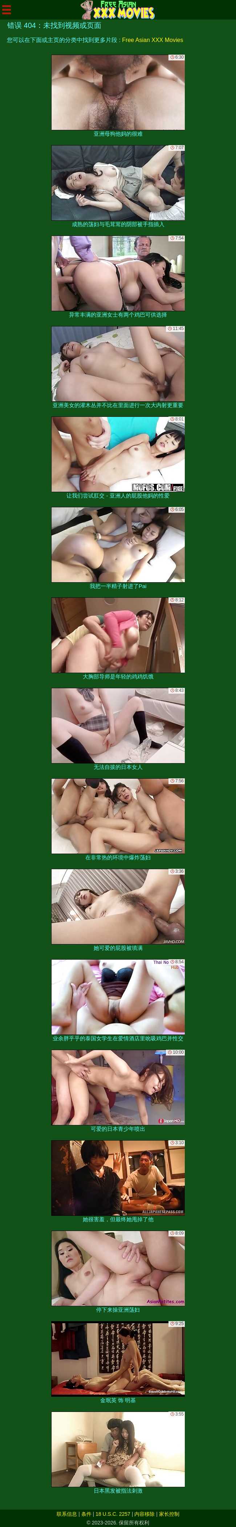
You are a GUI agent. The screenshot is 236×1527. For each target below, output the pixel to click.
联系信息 (67, 1514)
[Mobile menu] (6, 10)
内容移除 (144, 1514)
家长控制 (169, 1514)
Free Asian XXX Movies (152, 40)
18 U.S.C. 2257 (112, 1514)
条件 (86, 1514)
